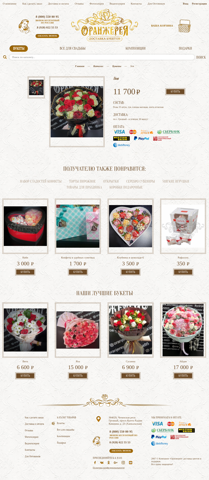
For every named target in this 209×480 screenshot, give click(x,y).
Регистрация (199, 3)
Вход (185, 3)
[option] (36, 87)
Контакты (136, 3)
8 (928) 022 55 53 (47, 27)
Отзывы (79, 3)
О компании (9, 3)
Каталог (98, 66)
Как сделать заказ (32, 3)
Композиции (136, 48)
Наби (25, 257)
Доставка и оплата (58, 3)
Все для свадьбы (72, 48)
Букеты (18, 49)
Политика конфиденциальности (109, 468)
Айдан (183, 361)
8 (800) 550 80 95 (47, 16)
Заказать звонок (47, 36)
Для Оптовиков (156, 3)
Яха (78, 361)
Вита (25, 361)
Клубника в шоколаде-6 (130, 257)
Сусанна (130, 361)
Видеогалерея (117, 3)
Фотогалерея (97, 3)
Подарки (185, 48)
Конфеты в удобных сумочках (78, 257)
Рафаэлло (183, 257)
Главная (79, 66)
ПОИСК (201, 57)
